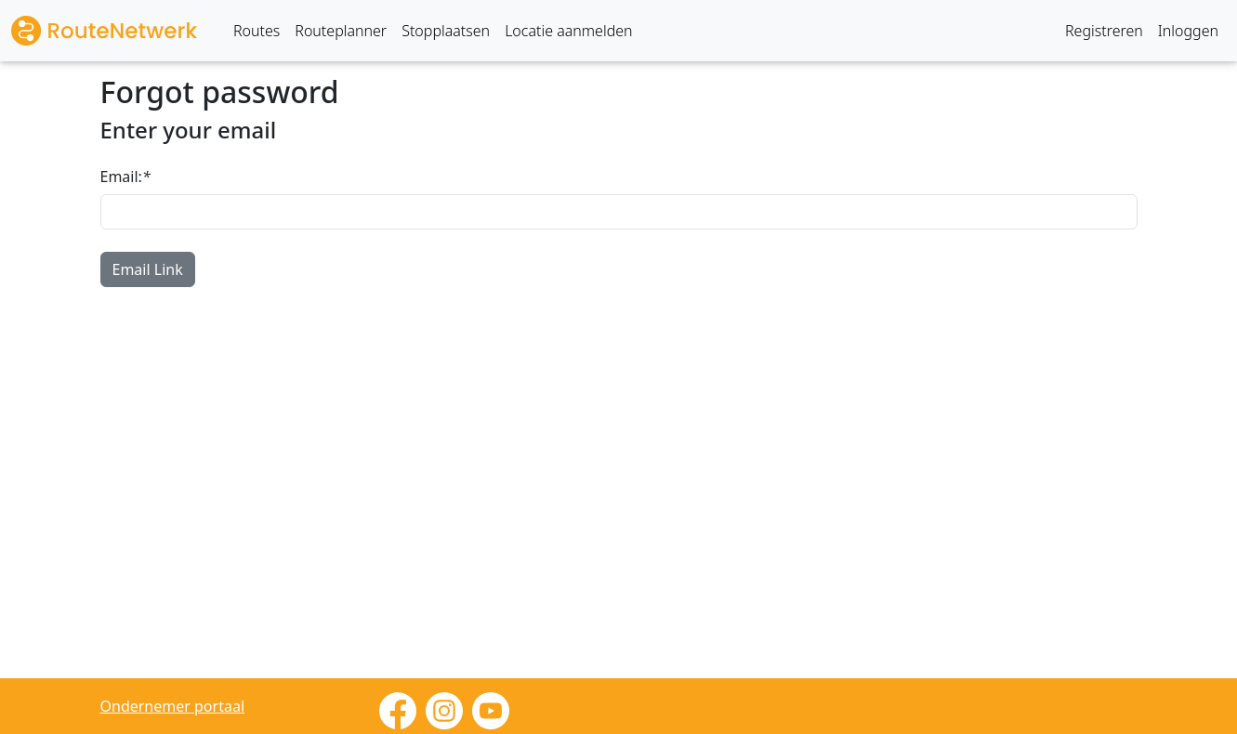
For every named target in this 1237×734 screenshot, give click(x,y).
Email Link (147, 269)
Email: (125, 176)
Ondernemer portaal (172, 706)
